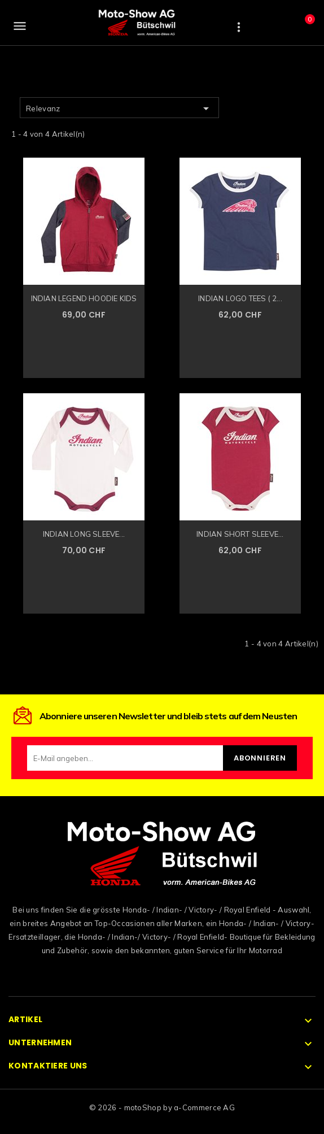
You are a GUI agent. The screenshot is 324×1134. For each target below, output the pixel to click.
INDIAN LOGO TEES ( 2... (240, 298)
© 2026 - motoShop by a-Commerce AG (162, 1107)
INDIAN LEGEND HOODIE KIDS (84, 298)
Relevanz (119, 108)
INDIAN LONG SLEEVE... (84, 534)
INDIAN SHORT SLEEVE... (239, 534)
